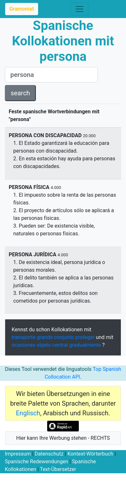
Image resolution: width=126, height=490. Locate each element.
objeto (44, 345)
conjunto (64, 337)
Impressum (18, 454)
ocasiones (23, 345)
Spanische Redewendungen (36, 461)
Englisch (28, 413)
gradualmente (85, 345)
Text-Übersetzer (58, 469)
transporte (24, 337)
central (60, 345)
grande (45, 337)
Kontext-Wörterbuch (90, 454)
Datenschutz (49, 454)
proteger (85, 337)
